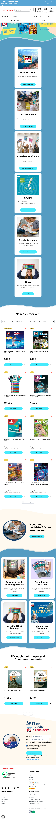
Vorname (29, 736)
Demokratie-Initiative (41, 583)
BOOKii (28, 198)
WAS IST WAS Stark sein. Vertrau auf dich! (14, 439)
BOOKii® (51, 17)
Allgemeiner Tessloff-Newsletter (37, 745)
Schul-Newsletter (32, 749)
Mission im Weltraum (42, 627)
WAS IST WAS (6, 17)
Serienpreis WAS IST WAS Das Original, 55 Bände (15, 395)
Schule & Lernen (16, 21)
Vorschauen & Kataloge (14, 627)
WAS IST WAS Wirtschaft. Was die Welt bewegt (14, 483)
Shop (43, 20)
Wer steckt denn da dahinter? (12, 690)
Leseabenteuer (26, 17)
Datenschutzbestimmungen (34, 759)
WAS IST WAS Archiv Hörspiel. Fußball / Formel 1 (14, 352)
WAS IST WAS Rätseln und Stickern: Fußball (40, 352)
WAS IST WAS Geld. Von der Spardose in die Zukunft (40, 395)
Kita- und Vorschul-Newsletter (36, 747)
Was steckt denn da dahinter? (38, 690)
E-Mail (28, 739)
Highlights (16, 17)
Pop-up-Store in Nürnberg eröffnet (14, 583)
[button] (24, 364)
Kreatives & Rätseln (39, 17)
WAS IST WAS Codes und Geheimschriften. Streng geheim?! (39, 483)
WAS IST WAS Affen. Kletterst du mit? (40, 439)
